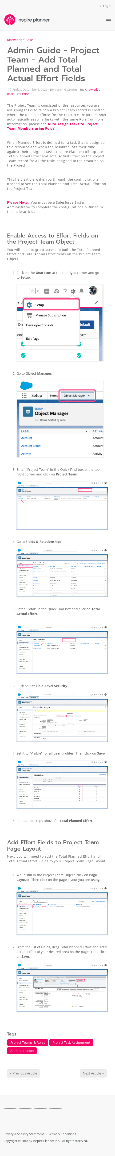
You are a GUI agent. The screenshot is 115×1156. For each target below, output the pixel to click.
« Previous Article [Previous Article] (23, 1073)
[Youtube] (55, 1108)
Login (105, 6)
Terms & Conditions (62, 1134)
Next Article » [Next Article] (93, 1073)
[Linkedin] (40, 1108)
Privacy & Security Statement (24, 1134)
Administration (22, 1050)
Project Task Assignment (71, 1042)
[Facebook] (10, 1108)
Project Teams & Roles (27, 1042)
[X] (25, 1108)
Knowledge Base (20, 40)
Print (25, 94)
